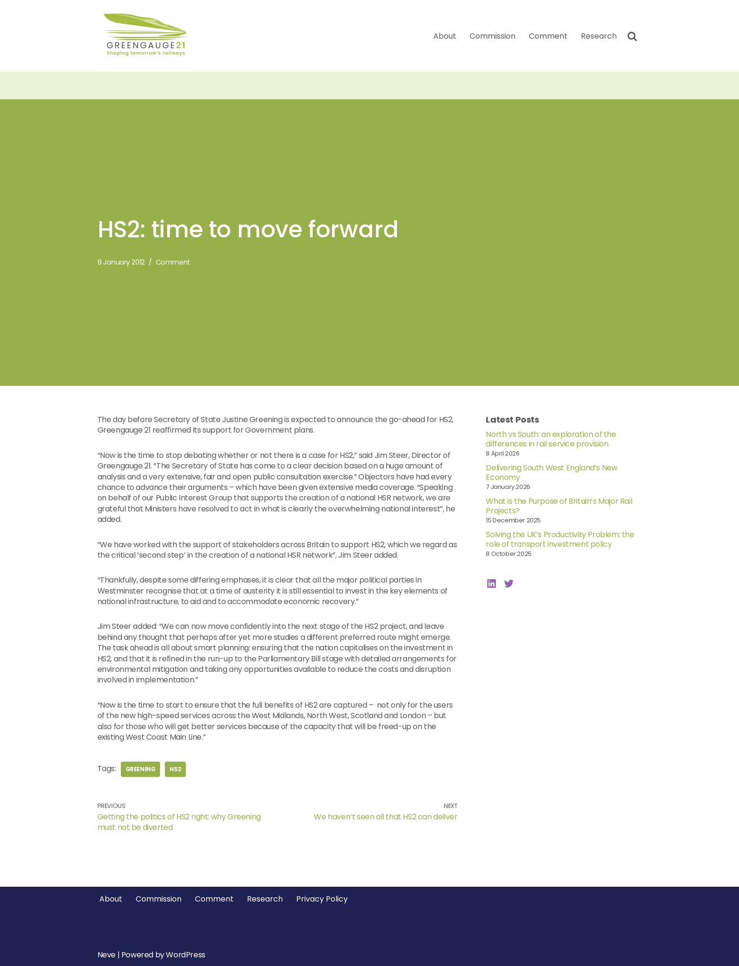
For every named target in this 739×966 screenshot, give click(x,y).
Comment (548, 36)
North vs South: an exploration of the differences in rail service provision (551, 439)
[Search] (632, 36)
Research (599, 36)
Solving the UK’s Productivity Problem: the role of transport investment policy (560, 539)
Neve (106, 954)
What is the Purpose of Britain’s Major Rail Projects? (559, 506)
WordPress (185, 954)
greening (141, 769)
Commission (492, 36)
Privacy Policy (322, 898)
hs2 (175, 769)
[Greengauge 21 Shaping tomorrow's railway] (147, 36)
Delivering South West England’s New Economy (551, 472)
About (444, 36)
